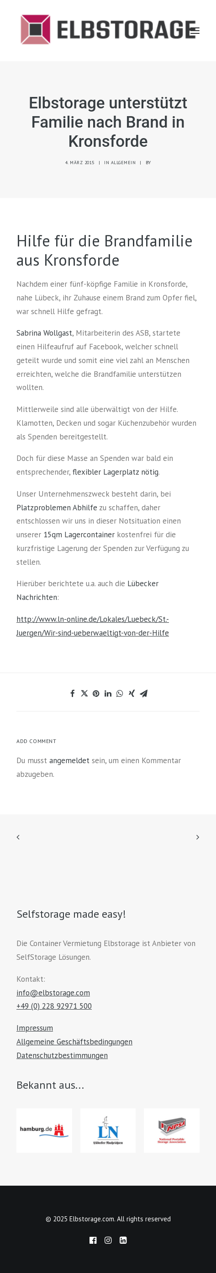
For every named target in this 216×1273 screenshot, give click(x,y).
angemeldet (69, 760)
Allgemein (123, 163)
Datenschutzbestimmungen (62, 1055)
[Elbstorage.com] (107, 30)
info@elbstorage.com (53, 993)
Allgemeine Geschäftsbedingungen (74, 1042)
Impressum (34, 1028)
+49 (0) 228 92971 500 (54, 1006)
